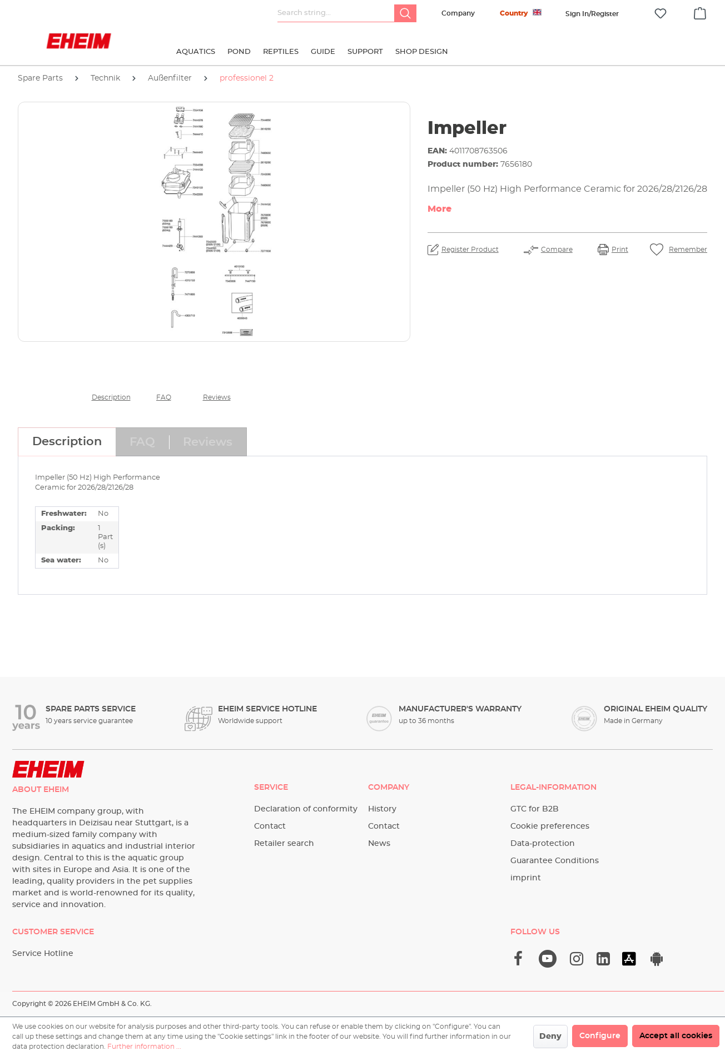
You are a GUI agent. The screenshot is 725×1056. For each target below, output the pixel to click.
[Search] (405, 13)
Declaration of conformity (305, 809)
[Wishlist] (660, 13)
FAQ (163, 397)
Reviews (217, 397)
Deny (550, 1036)
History (382, 809)
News (379, 844)
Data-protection (542, 844)
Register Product (470, 249)
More (439, 209)
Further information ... (144, 1046)
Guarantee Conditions (554, 861)
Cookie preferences (549, 826)
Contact (270, 826)
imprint (525, 878)
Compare (557, 249)
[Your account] (592, 14)
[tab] (67, 441)
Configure (599, 1036)
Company (458, 13)
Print (620, 249)
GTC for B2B (534, 809)
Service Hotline (42, 954)
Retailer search (284, 844)
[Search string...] (336, 13)
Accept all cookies (675, 1036)
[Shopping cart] (700, 12)
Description (111, 397)
